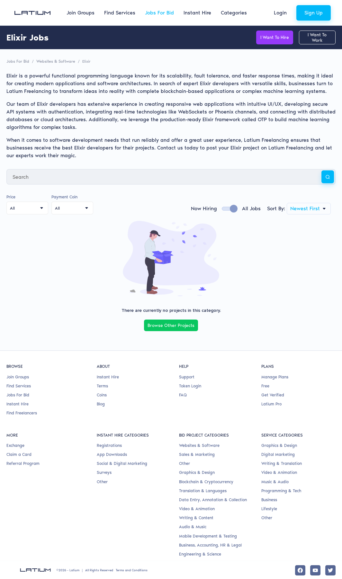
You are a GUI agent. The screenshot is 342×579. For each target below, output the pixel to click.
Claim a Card (19, 453)
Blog (101, 403)
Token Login (190, 385)
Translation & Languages (203, 490)
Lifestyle (269, 508)
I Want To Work (314, 37)
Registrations (109, 444)
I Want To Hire (266, 37)
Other (102, 480)
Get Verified (272, 394)
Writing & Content (196, 517)
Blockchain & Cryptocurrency (206, 480)
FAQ (183, 394)
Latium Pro (271, 403)
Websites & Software (55, 61)
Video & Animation (197, 508)
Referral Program (23, 462)
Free (265, 385)
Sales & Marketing (197, 453)
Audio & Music (192, 526)
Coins (102, 394)
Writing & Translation (281, 462)
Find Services (119, 13)
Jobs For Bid (159, 13)
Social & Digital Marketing (122, 462)
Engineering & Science (200, 553)
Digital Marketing (278, 453)
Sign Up (313, 13)
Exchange (15, 444)
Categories (234, 13)
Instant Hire (197, 13)
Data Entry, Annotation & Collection (213, 499)
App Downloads (112, 453)
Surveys (104, 471)
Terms (102, 385)
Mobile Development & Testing (208, 535)
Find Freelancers (21, 412)
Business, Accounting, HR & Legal (210, 544)
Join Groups (80, 13)
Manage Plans (274, 376)
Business (269, 499)
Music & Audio (275, 480)
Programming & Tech (281, 490)
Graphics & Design (197, 471)
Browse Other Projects (171, 325)
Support (186, 376)
